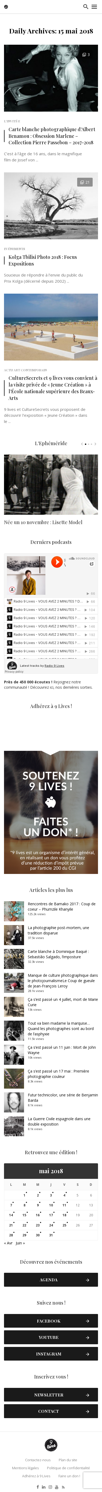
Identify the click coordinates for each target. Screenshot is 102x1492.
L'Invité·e (12, 121)
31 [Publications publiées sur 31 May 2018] (51, 1235)
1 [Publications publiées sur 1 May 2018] (24, 1195)
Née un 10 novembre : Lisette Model (43, 522)
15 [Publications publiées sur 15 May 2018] (24, 1215)
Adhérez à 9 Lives (36, 1476)
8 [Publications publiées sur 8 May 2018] (24, 1205)
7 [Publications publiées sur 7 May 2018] (11, 1205)
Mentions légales (25, 1468)
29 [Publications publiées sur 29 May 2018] (24, 1235)
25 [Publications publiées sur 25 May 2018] (64, 1225)
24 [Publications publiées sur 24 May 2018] (51, 1225)
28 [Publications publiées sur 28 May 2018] (11, 1235)
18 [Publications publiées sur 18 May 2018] (64, 1215)
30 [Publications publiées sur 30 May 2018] (38, 1235)
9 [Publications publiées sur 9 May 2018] (38, 1205)
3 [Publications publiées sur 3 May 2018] (51, 1195)
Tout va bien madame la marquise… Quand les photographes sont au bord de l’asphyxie (61, 1028)
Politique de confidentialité (68, 1468)
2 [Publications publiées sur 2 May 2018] (38, 1195)
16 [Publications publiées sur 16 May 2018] (38, 1215)
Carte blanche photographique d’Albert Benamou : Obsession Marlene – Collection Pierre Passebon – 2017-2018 (52, 136)
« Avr (8, 1242)
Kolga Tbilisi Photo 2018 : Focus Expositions (43, 260)
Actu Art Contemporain (25, 370)
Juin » (20, 1242)
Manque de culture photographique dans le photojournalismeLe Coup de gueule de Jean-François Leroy (63, 981)
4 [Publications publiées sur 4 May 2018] (64, 1195)
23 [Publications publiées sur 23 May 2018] (38, 1225)
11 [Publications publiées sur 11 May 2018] (64, 1205)
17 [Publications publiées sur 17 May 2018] (51, 1215)
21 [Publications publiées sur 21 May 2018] (11, 1225)
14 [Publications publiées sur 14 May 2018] (11, 1215)
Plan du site (68, 1459)
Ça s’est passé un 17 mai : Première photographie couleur (58, 1074)
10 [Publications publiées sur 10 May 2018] (51, 1205)
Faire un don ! (69, 1476)
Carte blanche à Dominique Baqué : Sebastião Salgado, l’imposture (58, 954)
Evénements (14, 249)
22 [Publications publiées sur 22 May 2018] (24, 1225)
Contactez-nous (37, 1459)
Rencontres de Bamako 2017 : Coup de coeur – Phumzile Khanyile (62, 906)
